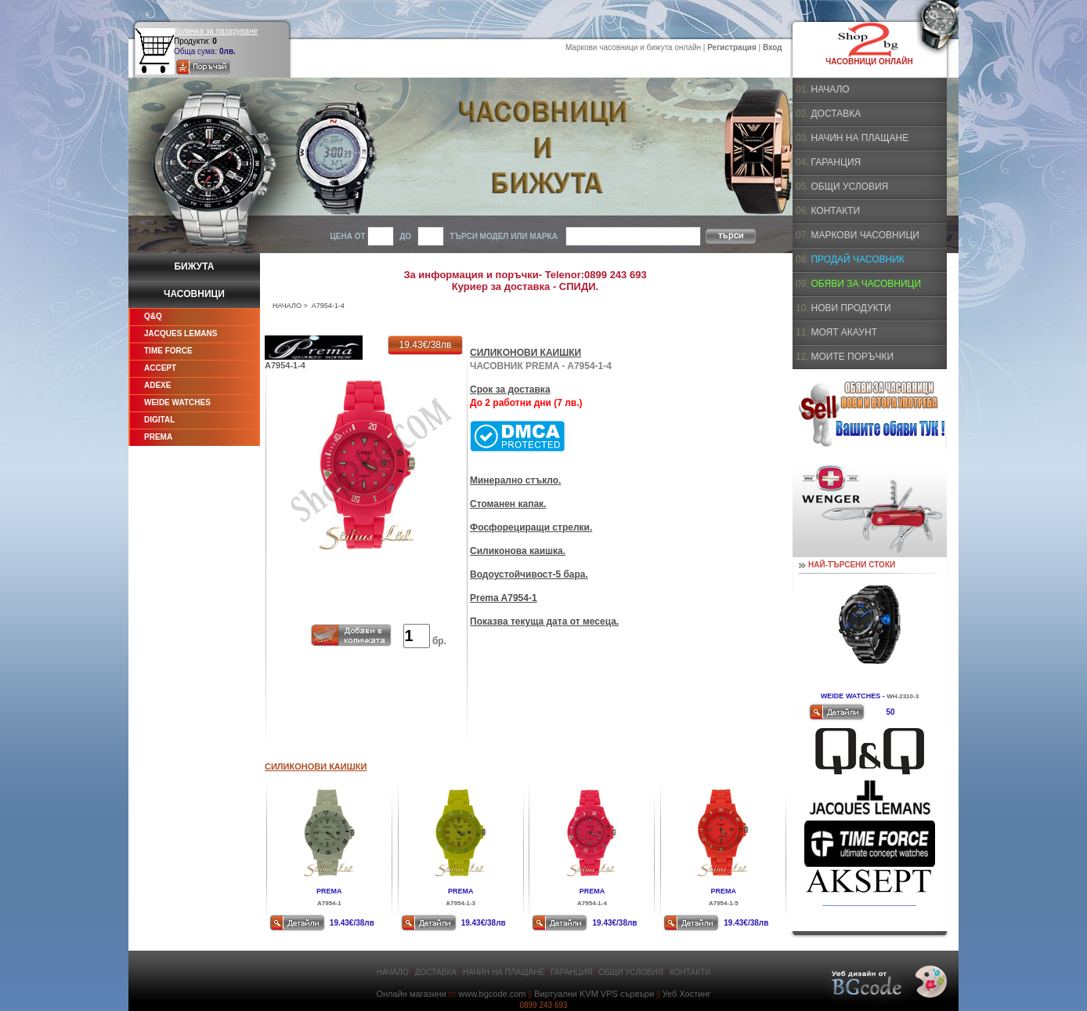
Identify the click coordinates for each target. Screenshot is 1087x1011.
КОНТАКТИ (835, 210)
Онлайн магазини (411, 993)
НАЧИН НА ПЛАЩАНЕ (859, 137)
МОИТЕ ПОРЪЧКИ (852, 356)
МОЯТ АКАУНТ (844, 332)
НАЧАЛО (287, 306)
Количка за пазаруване (216, 31)
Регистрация (732, 47)
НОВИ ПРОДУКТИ (850, 308)
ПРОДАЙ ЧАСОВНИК (857, 259)
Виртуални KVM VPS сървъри (594, 993)
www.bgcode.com (491, 993)
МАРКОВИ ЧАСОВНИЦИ (865, 235)
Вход (772, 47)
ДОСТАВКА (836, 113)
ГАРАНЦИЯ (836, 162)
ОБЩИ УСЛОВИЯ (849, 186)
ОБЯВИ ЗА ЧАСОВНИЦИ (866, 283)
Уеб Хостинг (687, 993)
